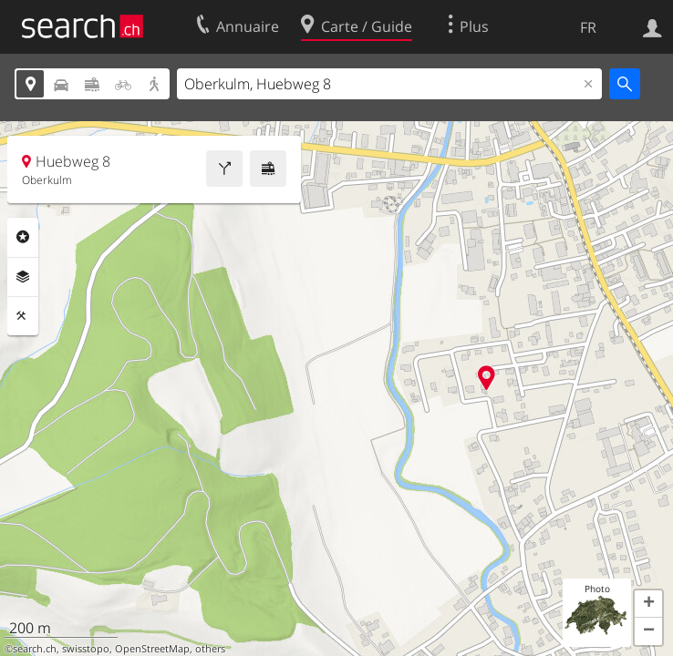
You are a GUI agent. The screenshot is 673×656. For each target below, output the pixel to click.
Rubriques (22, 237)
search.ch (35, 648)
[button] (648, 604)
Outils (22, 316)
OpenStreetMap (152, 648)
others (210, 648)
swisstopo (85, 648)
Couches (22, 277)
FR (588, 27)
